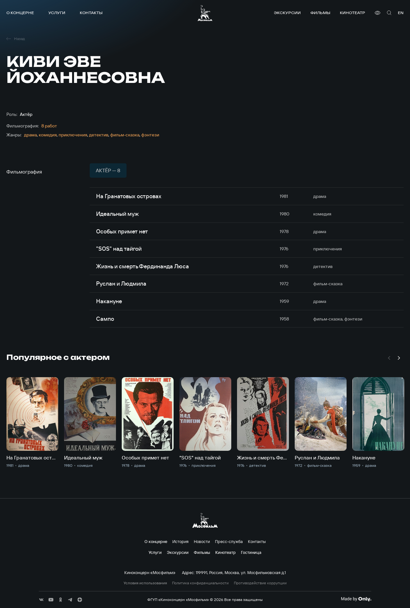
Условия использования (145, 583)
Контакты (91, 12)
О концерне (20, 12)
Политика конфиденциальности (200, 583)
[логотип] (205, 13)
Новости (202, 541)
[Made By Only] (356, 599)
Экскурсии (287, 12)
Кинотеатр (352, 12)
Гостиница (251, 552)
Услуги (56, 12)
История (180, 541)
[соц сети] (41, 599)
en (401, 12)
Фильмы (320, 12)
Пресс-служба (229, 541)
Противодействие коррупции (260, 583)
